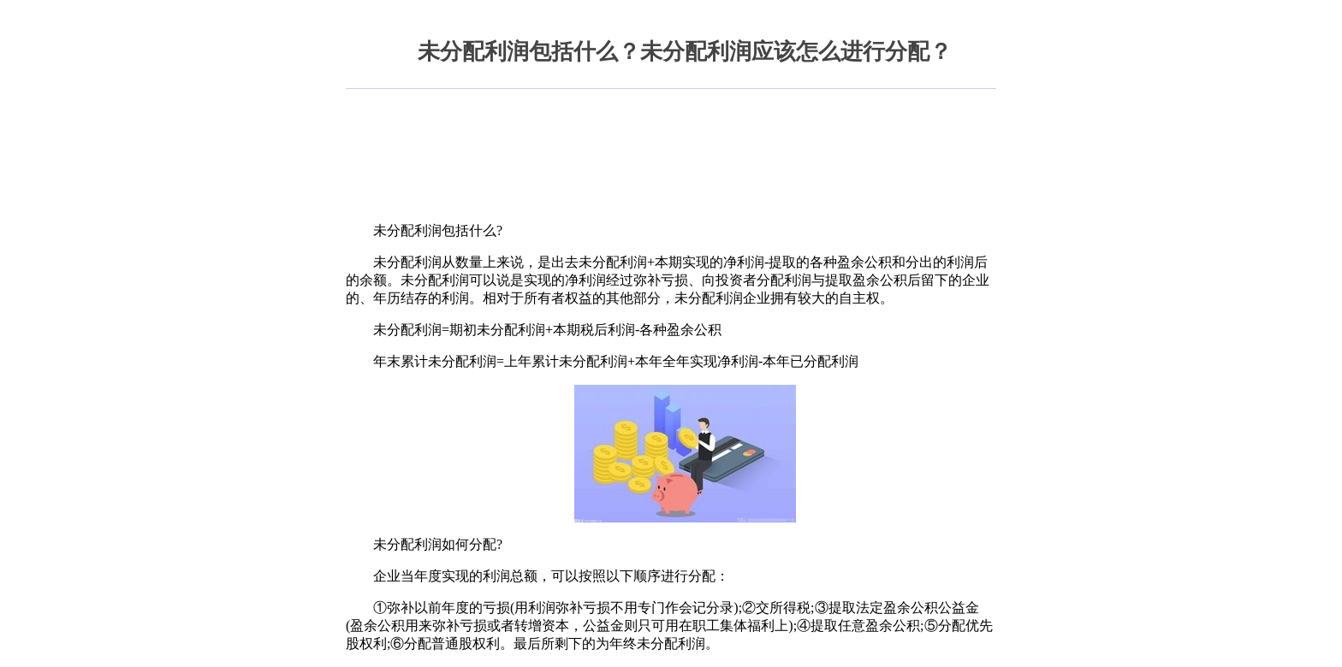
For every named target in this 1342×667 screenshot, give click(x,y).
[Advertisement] (670, 153)
